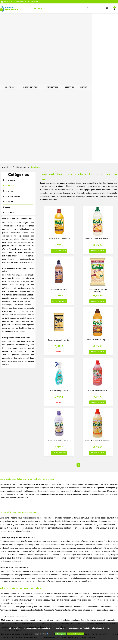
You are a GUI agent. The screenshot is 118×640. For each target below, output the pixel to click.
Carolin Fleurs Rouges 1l (97, 248)
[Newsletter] (38, 620)
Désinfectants (13, 17)
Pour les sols (36, 25)
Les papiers (88, 17)
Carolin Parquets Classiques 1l (97, 197)
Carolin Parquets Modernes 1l (59, 96)
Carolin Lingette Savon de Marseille (97, 148)
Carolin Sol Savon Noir (58, 147)
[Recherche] (59, 8)
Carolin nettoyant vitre (59, 248)
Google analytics (40, 634)
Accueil (5, 25)
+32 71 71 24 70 (9, 2)
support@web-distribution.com (68, 594)
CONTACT (107, 17)
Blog (59, 600)
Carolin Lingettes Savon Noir (59, 198)
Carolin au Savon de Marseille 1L (97, 96)
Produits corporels (64, 17)
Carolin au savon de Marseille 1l (59, 299)
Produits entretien (37, 17)
